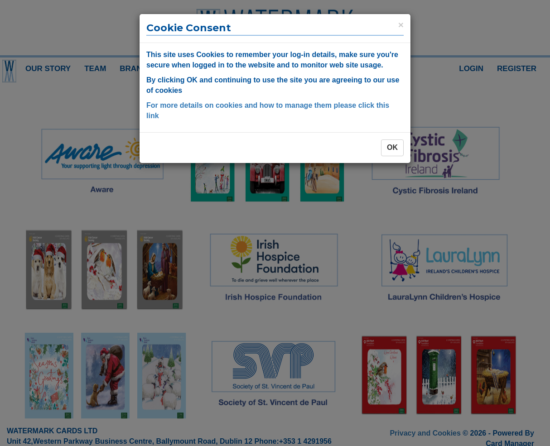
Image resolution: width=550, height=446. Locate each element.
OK (392, 147)
